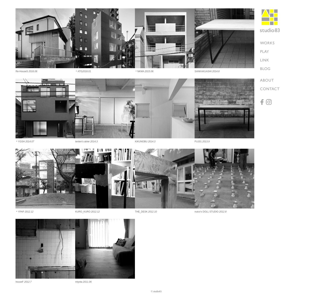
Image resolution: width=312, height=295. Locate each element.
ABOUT (272, 80)
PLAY (272, 51)
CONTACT (272, 89)
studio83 (270, 21)
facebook (263, 102)
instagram (269, 102)
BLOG (272, 68)
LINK (272, 60)
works (272, 43)
